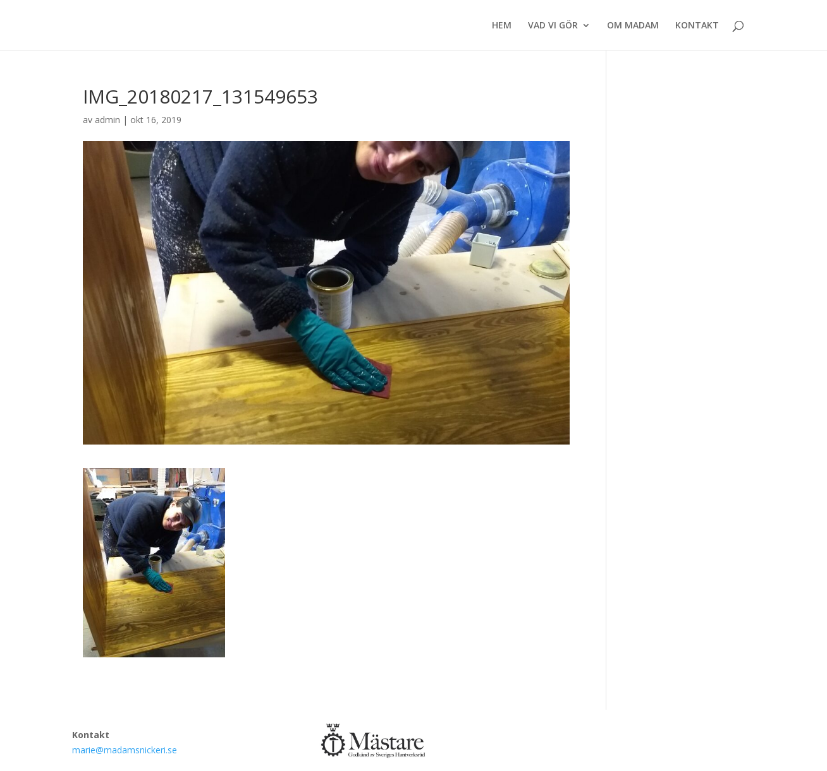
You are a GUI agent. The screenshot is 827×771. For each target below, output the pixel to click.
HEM (502, 26)
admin (107, 120)
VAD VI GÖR (553, 26)
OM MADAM (633, 26)
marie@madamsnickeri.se (124, 750)
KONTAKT (697, 26)
